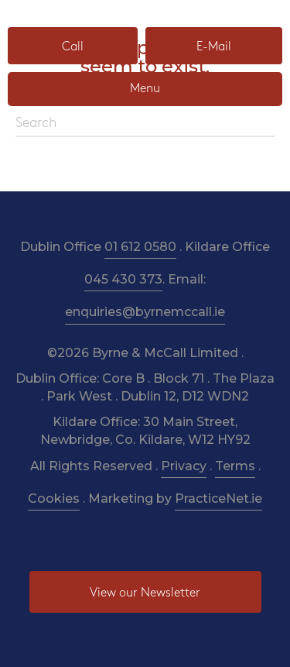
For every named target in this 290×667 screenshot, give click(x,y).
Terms (235, 466)
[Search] (145, 124)
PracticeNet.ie (218, 498)
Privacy (183, 466)
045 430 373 (123, 279)
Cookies (54, 498)
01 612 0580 (140, 246)
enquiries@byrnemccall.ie (145, 311)
